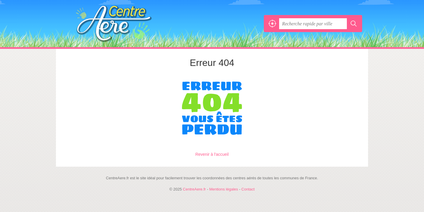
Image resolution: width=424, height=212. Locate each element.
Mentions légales (223, 189)
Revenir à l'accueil (211, 154)
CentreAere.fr (126, 23)
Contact (248, 189)
